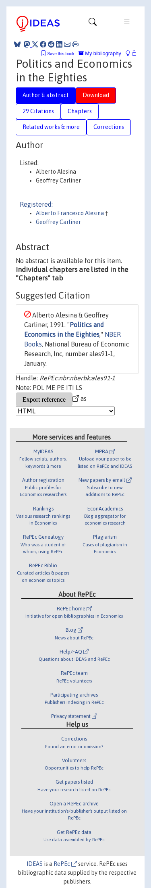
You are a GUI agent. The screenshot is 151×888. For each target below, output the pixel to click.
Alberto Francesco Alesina (70, 213)
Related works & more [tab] (51, 127)
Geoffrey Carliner (58, 222)
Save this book (61, 54)
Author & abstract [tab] (46, 95)
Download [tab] (96, 95)
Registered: (36, 204)
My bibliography (100, 53)
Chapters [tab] (80, 111)
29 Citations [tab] (38, 111)
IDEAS (35, 864)
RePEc (65, 864)
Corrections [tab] (108, 127)
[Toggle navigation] (92, 24)
